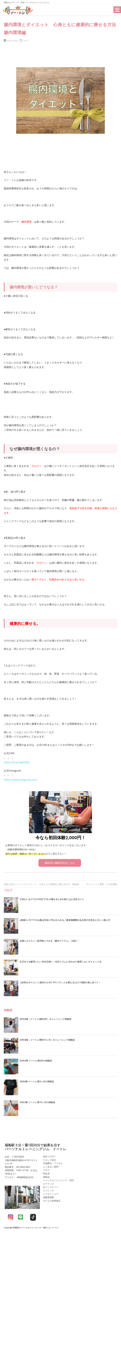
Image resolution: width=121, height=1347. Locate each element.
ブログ (25, 40)
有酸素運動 (48, 1195)
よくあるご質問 (50, 1164)
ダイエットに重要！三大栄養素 (101, 884)
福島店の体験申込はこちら (60, 863)
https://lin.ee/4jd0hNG (17, 762)
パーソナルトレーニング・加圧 (58, 1178)
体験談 (46, 1175)
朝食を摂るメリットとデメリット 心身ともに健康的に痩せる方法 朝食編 (41, 884)
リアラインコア (50, 1192)
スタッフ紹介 (49, 1158)
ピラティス (48, 1181)
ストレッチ (48, 1188)
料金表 (46, 1171)
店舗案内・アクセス (53, 1161)
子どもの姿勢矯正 (52, 1198)
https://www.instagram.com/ (20, 779)
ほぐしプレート (50, 1185)
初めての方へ (49, 1154)
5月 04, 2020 (12, 40)
